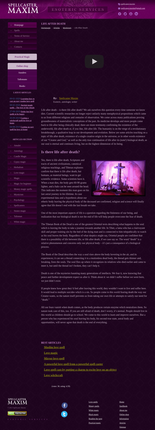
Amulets (22, 72)
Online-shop (22, 66)
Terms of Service (21, 36)
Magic (17, 178)
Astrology (18, 151)
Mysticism (18, 194)
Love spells (93, 402)
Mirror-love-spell (54, 358)
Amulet (17, 145)
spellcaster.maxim (128, 4)
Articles (122, 423)
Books (22, 86)
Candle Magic (20, 156)
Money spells (94, 406)
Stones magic (20, 211)
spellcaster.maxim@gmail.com (133, 8)
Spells (17, 30)
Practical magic (95, 423)
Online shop (124, 415)
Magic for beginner (22, 183)
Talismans (22, 79)
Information (124, 419)
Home (121, 402)
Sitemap (122, 427)
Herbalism (18, 167)
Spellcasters (19, 205)
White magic (19, 222)
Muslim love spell (54, 347)
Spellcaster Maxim (68, 98)
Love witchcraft (53, 375)
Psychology (19, 200)
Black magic (94, 415)
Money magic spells (23, 189)
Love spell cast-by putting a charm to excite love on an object (80, 369)
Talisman (18, 216)
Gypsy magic (20, 162)
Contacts (18, 47)
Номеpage (19, 25)
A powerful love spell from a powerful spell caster (73, 364)
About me (18, 41)
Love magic (19, 173)
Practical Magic (22, 57)
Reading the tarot (95, 419)
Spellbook (123, 406)
